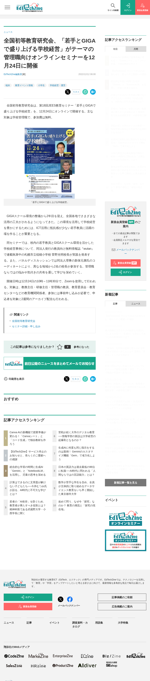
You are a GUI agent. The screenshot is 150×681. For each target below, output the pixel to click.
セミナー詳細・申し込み (26, 326)
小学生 (41, 85)
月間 (136, 49)
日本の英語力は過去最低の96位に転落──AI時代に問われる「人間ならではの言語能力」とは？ (77, 470)
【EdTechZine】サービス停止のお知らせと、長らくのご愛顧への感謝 (28, 455)
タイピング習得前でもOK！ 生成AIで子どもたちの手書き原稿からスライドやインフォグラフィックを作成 (125, 404)
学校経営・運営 (57, 85)
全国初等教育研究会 (23, 320)
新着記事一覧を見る (125, 482)
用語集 (99, 622)
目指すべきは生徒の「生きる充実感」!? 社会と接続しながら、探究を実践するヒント (125, 451)
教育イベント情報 (24, 85)
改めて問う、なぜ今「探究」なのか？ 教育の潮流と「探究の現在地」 (76, 505)
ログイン (125, 272)
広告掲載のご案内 (122, 606)
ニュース (135, 303)
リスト (76, 92)
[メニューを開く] (7, 7)
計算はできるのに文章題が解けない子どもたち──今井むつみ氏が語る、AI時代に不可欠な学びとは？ (128, 98)
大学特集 (123, 622)
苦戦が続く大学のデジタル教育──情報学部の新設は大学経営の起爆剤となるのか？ (77, 436)
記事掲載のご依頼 (122, 597)
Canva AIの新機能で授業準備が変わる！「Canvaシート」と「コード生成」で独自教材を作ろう (128, 60)
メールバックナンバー (69, 605)
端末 (8, 85)
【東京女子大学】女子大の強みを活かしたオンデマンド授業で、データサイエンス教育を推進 (125, 469)
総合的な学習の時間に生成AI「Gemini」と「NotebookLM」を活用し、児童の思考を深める (28, 470)
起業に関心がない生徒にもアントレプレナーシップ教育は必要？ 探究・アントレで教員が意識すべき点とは (125, 369)
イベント (54, 622)
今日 (115, 49)
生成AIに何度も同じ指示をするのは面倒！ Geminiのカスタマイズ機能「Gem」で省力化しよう (128, 142)
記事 (115, 303)
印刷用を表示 (14, 378)
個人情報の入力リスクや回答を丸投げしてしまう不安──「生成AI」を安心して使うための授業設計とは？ (125, 333)
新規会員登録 (125, 263)
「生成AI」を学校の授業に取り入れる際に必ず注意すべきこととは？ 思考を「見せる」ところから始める (125, 351)
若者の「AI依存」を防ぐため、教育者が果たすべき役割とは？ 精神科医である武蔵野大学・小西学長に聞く (125, 387)
